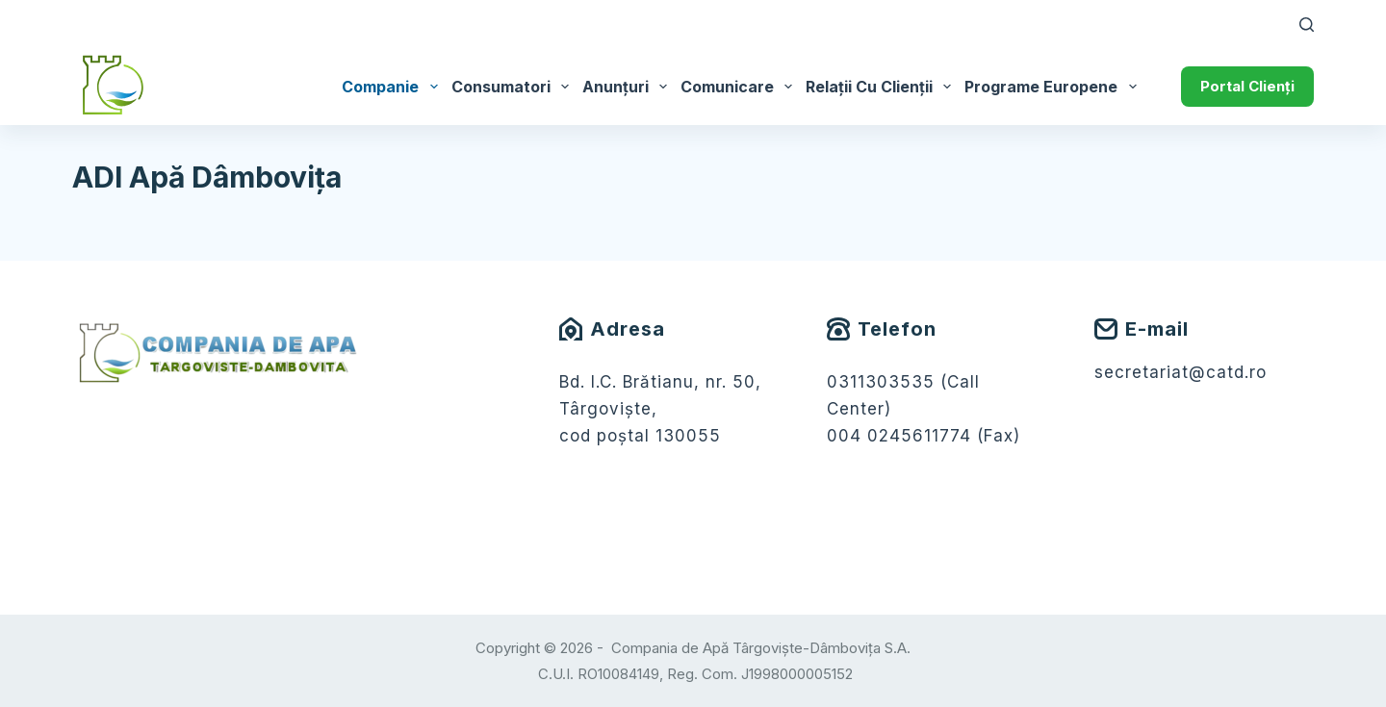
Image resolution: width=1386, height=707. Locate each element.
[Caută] (1306, 24)
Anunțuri (628, 86)
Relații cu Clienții (882, 86)
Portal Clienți (1247, 86)
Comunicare (739, 86)
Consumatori (513, 86)
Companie (393, 86)
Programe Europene (1053, 86)
